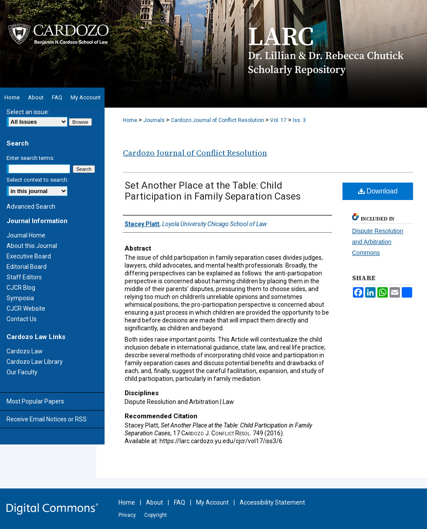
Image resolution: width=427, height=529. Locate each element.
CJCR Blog (21, 287)
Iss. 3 (299, 120)
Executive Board (29, 256)
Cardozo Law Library (35, 361)
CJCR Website (26, 308)
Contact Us (22, 318)
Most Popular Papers (35, 401)
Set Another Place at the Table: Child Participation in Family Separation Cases (213, 191)
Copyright (155, 515)
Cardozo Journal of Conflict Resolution (217, 120)
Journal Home (26, 235)
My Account (212, 502)
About (154, 502)
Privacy (127, 515)
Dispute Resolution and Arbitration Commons (377, 241)
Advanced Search (31, 206)
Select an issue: (28, 112)
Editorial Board (27, 266)
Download (378, 191)
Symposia (20, 298)
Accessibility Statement (272, 502)
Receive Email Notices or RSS (47, 419)
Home (130, 120)
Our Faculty (22, 372)
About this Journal (32, 245)
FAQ (179, 502)
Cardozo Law (25, 351)
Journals (154, 120)
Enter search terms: (30, 158)
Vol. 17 (278, 120)
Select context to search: (37, 179)
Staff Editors (24, 277)
